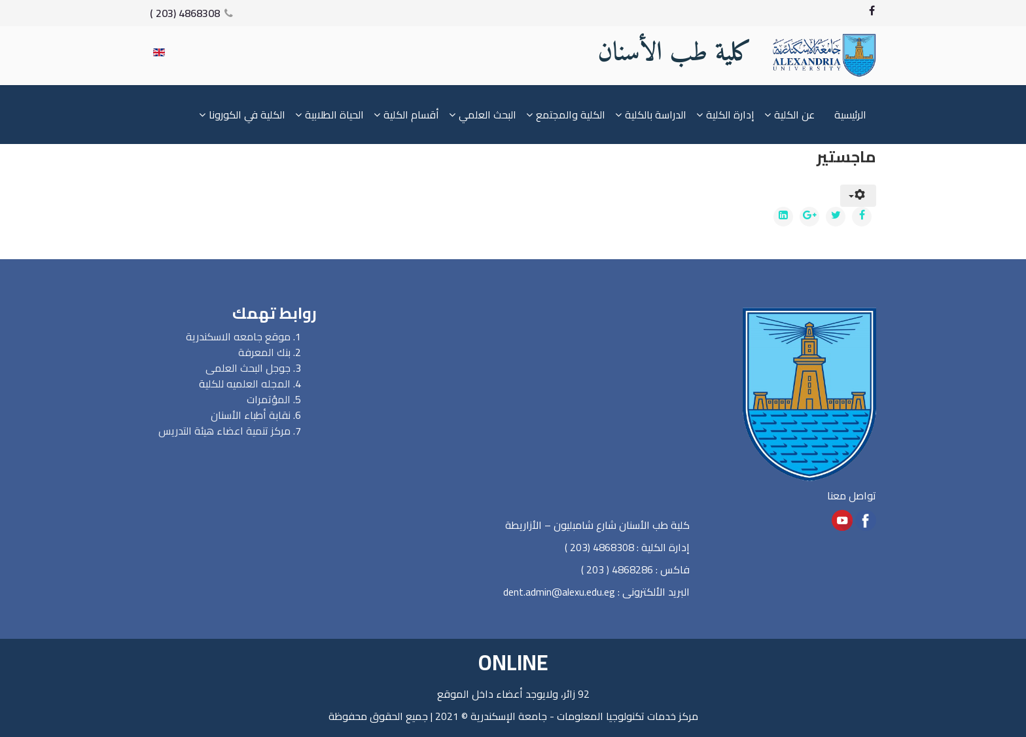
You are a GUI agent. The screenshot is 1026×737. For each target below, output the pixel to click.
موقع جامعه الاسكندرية (238, 336)
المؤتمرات (269, 399)
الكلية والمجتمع (570, 114)
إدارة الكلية (730, 114)
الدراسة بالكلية (655, 114)
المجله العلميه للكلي (248, 383)
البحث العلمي (487, 114)
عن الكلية (794, 114)
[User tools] (858, 196)
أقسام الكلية (411, 114)
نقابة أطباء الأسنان (251, 415)
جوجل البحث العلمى (248, 368)
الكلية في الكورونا (247, 114)
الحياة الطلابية (334, 114)
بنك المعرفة (264, 352)
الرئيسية (850, 114)
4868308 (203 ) (185, 13)
